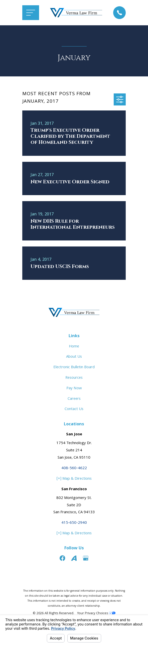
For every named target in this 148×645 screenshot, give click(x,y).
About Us (74, 357)
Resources (74, 378)
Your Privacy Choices (96, 613)
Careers (74, 399)
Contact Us (74, 409)
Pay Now (74, 388)
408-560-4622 (74, 468)
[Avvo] (74, 558)
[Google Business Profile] (85, 558)
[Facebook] (62, 558)
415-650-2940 (74, 523)
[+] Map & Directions (74, 479)
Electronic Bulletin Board (74, 367)
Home (74, 346)
